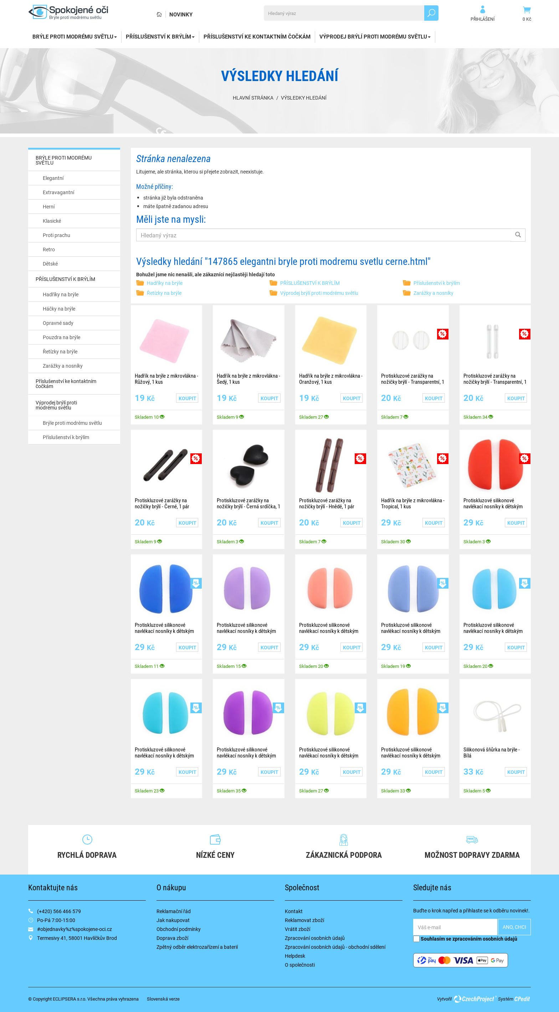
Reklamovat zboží (304, 920)
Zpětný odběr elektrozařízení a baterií (197, 946)
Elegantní (53, 178)
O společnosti (300, 964)
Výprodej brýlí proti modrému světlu (375, 36)
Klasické (52, 220)
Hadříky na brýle (60, 294)
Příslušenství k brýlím (66, 437)
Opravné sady (58, 322)
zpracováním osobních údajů (484, 938)
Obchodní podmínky (179, 929)
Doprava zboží (172, 938)
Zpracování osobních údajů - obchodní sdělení (335, 946)
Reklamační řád (174, 911)
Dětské (50, 263)
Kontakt (294, 911)
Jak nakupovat (173, 920)
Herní (49, 206)
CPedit (522, 999)
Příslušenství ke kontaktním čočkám (257, 36)
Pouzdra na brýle (61, 337)
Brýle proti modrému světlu (72, 422)
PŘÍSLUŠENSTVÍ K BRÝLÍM (160, 36)
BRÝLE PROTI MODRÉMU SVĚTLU (74, 36)
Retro (49, 249)
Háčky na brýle (59, 308)
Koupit (187, 398)
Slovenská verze (163, 999)
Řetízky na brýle (60, 351)
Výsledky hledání (304, 97)
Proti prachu (56, 235)
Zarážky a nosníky (63, 365)
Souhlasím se (465, 938)
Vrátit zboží (297, 929)
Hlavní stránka (253, 97)
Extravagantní (58, 192)
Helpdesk (295, 955)
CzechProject (475, 999)
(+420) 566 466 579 (59, 911)
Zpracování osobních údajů (315, 938)
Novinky (181, 14)
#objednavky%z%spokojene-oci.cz (74, 929)
